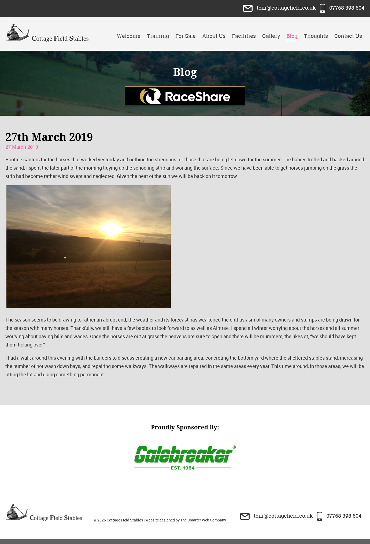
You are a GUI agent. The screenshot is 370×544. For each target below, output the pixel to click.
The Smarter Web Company (203, 520)
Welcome (128, 35)
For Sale (185, 35)
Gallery (271, 35)
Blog (291, 35)
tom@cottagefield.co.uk (280, 7)
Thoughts (316, 35)
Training (158, 35)
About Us (213, 35)
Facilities (244, 35)
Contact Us (348, 35)
